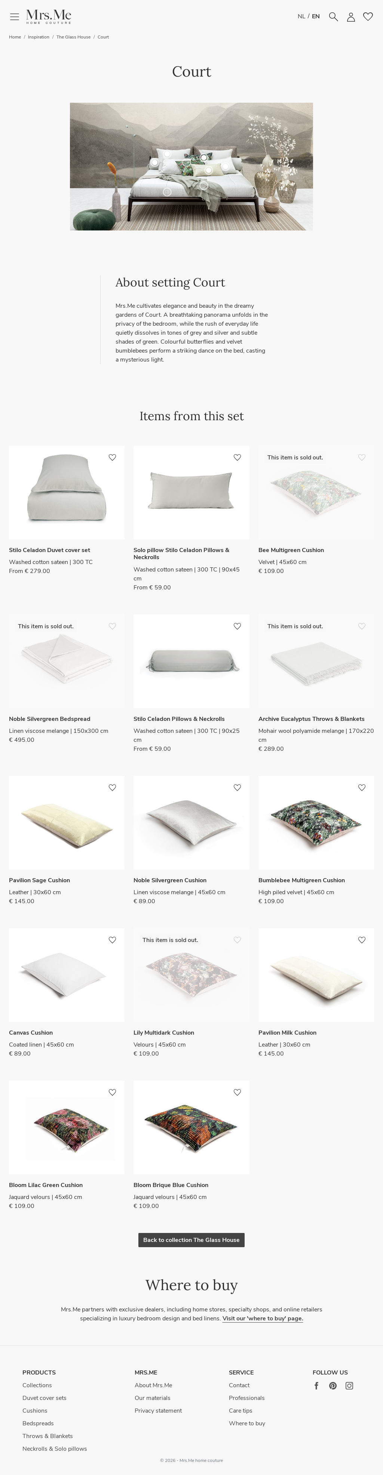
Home (15, 37)
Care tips (240, 1411)
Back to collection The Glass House (191, 1240)
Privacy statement (158, 1411)
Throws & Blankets (47, 1436)
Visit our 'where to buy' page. (263, 1318)
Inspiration (38, 37)
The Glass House (73, 37)
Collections (37, 1385)
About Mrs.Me (153, 1385)
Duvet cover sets (44, 1398)
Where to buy (247, 1423)
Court (103, 37)
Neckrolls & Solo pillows (54, 1449)
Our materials (153, 1398)
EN (316, 16)
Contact (239, 1385)
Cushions (35, 1411)
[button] (48, 17)
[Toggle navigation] (17, 16)
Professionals (247, 1398)
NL (302, 16)
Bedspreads (38, 1423)
